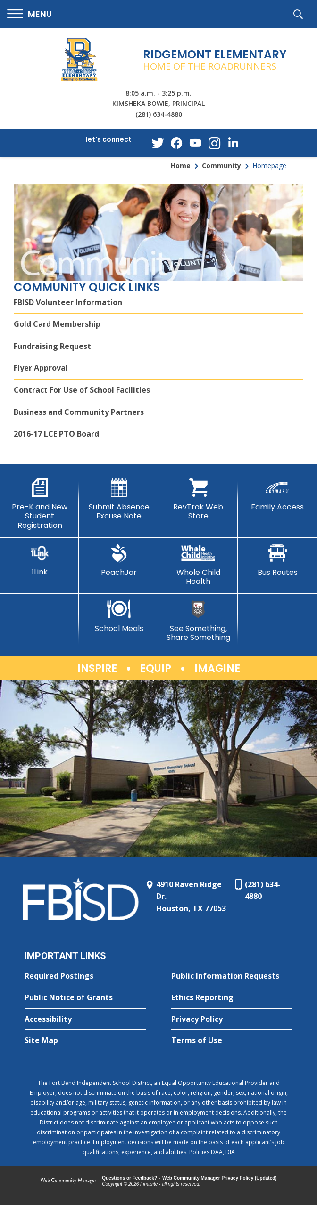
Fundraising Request (52, 346)
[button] (29, 14)
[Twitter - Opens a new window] (158, 142)
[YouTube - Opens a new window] (195, 142)
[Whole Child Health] (198, 565)
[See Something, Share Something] (198, 621)
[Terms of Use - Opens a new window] (232, 1040)
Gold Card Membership (57, 324)
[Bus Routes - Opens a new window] (277, 560)
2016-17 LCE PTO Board (56, 434)
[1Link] (40, 560)
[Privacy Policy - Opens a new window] (232, 1019)
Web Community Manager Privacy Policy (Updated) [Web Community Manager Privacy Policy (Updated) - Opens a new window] (219, 1178)
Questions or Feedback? (129, 1178)
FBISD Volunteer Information (68, 302)
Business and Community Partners (79, 412)
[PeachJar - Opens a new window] (119, 560)
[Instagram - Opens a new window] (214, 143)
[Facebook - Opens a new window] (176, 143)
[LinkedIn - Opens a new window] (233, 142)
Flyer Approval (41, 368)
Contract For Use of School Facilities (82, 390)
